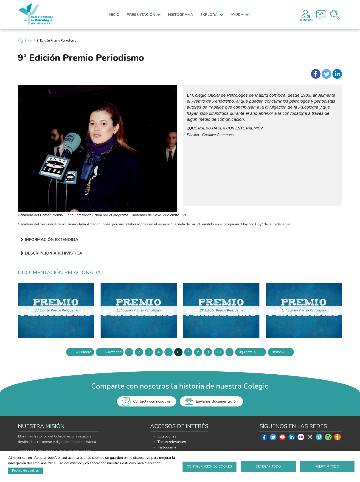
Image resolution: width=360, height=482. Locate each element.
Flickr (300, 438)
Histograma (321, 15)
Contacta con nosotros (152, 401)
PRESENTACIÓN (141, 14)
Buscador (335, 15)
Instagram (310, 438)
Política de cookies (25, 470)
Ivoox (337, 438)
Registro (305, 15)
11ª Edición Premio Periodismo (56, 310)
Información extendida (51, 239)
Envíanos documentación (217, 401)
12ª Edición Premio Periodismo (139, 310)
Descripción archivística (53, 253)
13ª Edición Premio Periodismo (221, 310)
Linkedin (291, 438)
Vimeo (319, 438)
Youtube (282, 438)
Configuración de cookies (209, 466)
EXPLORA (209, 14)
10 (220, 353)
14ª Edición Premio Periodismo (304, 310)
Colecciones (167, 436)
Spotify (328, 438)
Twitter (273, 438)
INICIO (113, 14)
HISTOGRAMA (180, 14)
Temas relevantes (172, 441)
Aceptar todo (327, 466)
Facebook (264, 438)
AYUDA (237, 14)
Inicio (28, 41)
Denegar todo (268, 466)
